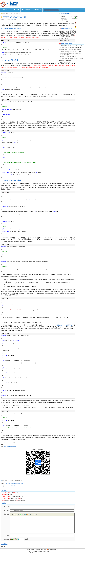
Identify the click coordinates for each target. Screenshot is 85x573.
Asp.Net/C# (62, 16)
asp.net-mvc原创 (64, 23)
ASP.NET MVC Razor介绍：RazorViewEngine (71, 51)
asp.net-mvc (18, 13)
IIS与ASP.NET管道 (65, 38)
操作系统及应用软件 (64, 20)
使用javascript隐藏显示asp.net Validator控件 (71, 53)
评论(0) (10, 19)
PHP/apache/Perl (63, 18)
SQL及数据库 (75, 18)
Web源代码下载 (26, 10)
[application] (33, 547)
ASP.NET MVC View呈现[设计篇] (68, 33)
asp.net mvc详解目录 (65, 40)
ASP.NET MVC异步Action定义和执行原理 (14, 507)
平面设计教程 (37, 10)
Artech (5, 468)
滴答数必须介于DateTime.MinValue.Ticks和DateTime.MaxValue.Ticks (72, 45)
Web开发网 (5, 13)
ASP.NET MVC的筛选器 (10, 509)
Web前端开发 (5, 10)
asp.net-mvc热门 (64, 25)
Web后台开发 (15, 10)
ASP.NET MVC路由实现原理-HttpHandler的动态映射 (72, 47)
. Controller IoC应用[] (12, 522)
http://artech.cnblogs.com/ (10, 470)
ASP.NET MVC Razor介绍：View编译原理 (70, 49)
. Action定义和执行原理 (12, 520)
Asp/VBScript (75, 16)
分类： (15, 504)
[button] (12, 538)
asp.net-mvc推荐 (64, 21)
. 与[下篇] (10, 516)
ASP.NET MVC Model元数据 (67, 34)
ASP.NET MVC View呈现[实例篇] (68, 31)
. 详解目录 (7, 518)
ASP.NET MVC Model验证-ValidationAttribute (71, 58)
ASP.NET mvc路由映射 (66, 36)
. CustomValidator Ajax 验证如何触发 (13, 523)
